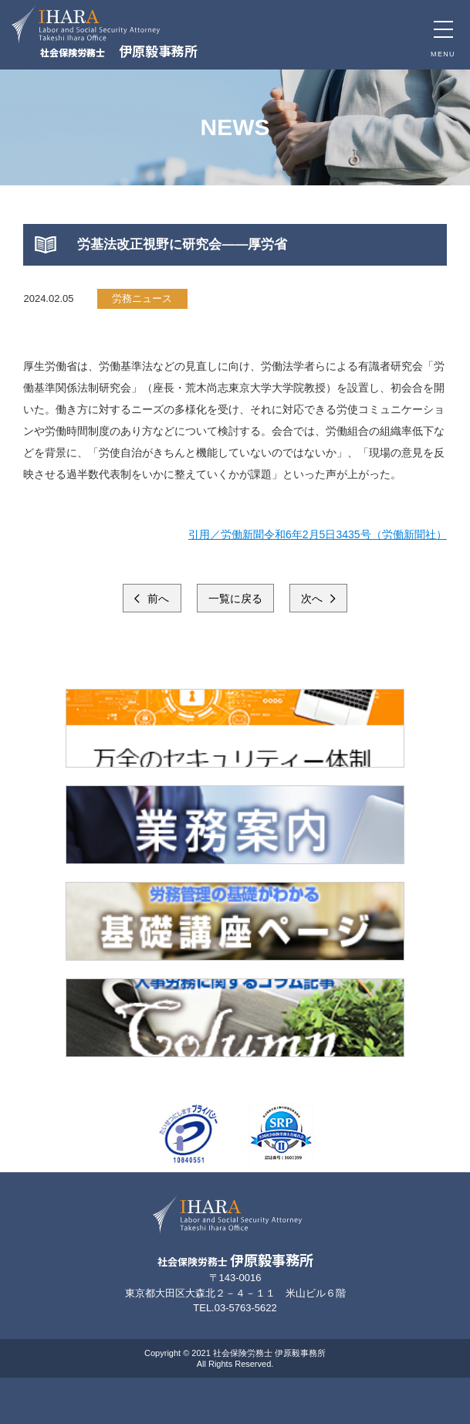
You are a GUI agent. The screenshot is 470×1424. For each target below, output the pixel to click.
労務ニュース (142, 298)
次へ (313, 598)
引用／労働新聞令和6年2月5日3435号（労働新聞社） (317, 534)
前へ (157, 598)
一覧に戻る (235, 598)
